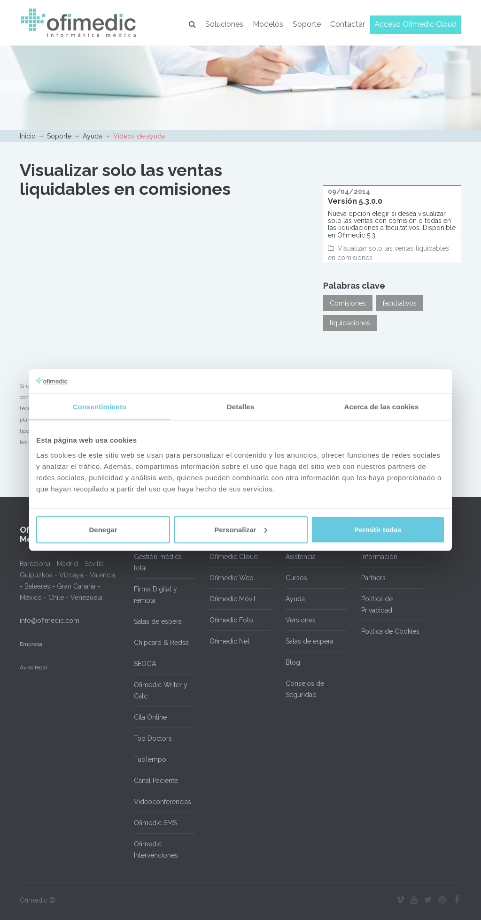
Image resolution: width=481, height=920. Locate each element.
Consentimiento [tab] (100, 407)
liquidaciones (350, 323)
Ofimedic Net (229, 641)
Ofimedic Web (231, 578)
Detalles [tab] (240, 407)
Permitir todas (378, 529)
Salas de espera (158, 621)
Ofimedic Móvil (232, 599)
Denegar (103, 529)
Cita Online (150, 717)
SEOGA (145, 663)
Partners (373, 578)
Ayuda (92, 136)
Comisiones (348, 303)
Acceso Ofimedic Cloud (415, 24)
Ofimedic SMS (155, 823)
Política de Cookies (390, 631)
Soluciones (224, 24)
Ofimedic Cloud (233, 556)
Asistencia (301, 556)
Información (379, 556)
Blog (293, 662)
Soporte (307, 24)
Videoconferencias (162, 801)
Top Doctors (153, 738)
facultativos (400, 303)
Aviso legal (33, 667)
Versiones (301, 620)
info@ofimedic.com (49, 620)
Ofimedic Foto (231, 620)
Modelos (268, 24)
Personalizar (240, 529)
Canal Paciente (156, 780)
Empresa (31, 644)
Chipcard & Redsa (161, 642)
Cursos (296, 578)
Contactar (347, 24)
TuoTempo (150, 759)
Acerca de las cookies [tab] (381, 407)
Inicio (28, 136)
